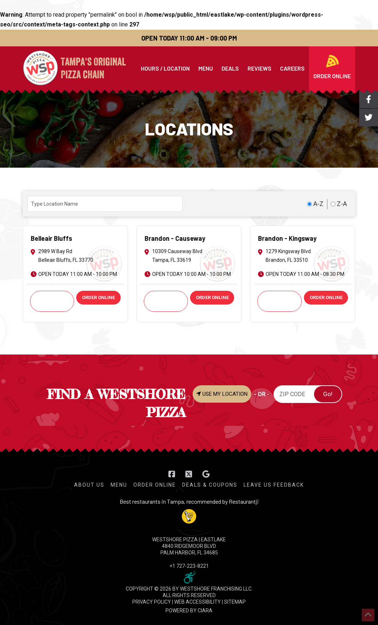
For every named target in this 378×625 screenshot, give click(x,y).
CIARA (205, 610)
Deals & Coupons (209, 485)
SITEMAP (235, 602)
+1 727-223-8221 (189, 566)
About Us (89, 485)
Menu (119, 485)
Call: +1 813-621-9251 (166, 301)
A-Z (315, 203)
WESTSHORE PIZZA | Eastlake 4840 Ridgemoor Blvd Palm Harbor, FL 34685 (189, 546)
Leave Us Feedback (274, 485)
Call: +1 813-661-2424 (280, 301)
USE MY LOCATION (222, 394)
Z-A (339, 203)
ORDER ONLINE (98, 297)
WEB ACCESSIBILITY (197, 602)
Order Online (154, 485)
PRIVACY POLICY (151, 602)
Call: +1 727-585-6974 (52, 301)
